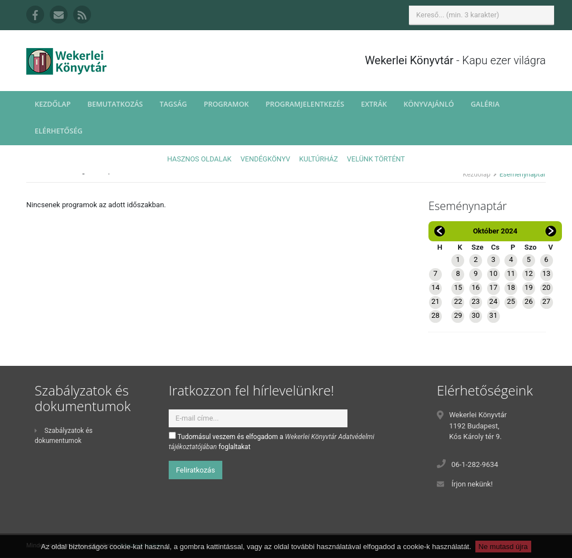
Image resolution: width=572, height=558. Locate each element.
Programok (226, 104)
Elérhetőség (59, 131)
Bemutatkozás (114, 104)
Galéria (485, 104)
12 (529, 273)
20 (546, 287)
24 (493, 301)
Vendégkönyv (265, 159)
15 (458, 287)
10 (493, 273)
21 (435, 301)
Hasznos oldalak (199, 159)
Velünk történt (376, 159)
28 (435, 315)
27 (546, 301)
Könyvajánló (429, 104)
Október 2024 (495, 231)
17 (493, 287)
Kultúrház (318, 159)
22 (458, 301)
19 (529, 287)
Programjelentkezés (304, 104)
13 (546, 273)
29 (458, 315)
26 (529, 301)
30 (475, 315)
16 (475, 287)
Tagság (173, 104)
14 (435, 287)
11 (511, 273)
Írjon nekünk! (472, 484)
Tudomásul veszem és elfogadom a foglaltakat (271, 441)
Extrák (374, 104)
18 (511, 287)
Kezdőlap (52, 104)
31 (493, 315)
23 (475, 301)
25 (511, 301)
